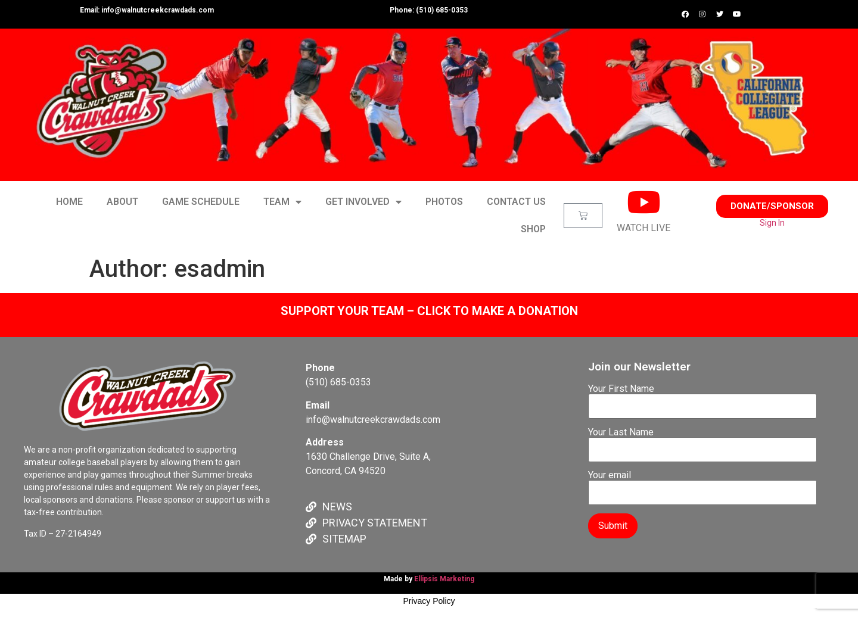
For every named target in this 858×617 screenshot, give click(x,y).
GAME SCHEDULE (201, 201)
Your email (702, 484)
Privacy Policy (429, 601)
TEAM (282, 202)
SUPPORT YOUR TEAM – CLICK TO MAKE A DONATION (429, 311)
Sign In (772, 223)
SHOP (533, 229)
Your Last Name (702, 441)
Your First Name (702, 398)
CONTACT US (516, 201)
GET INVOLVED (363, 202)
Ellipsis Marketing (444, 579)
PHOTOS (444, 201)
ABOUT (122, 201)
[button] (772, 206)
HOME (69, 201)
